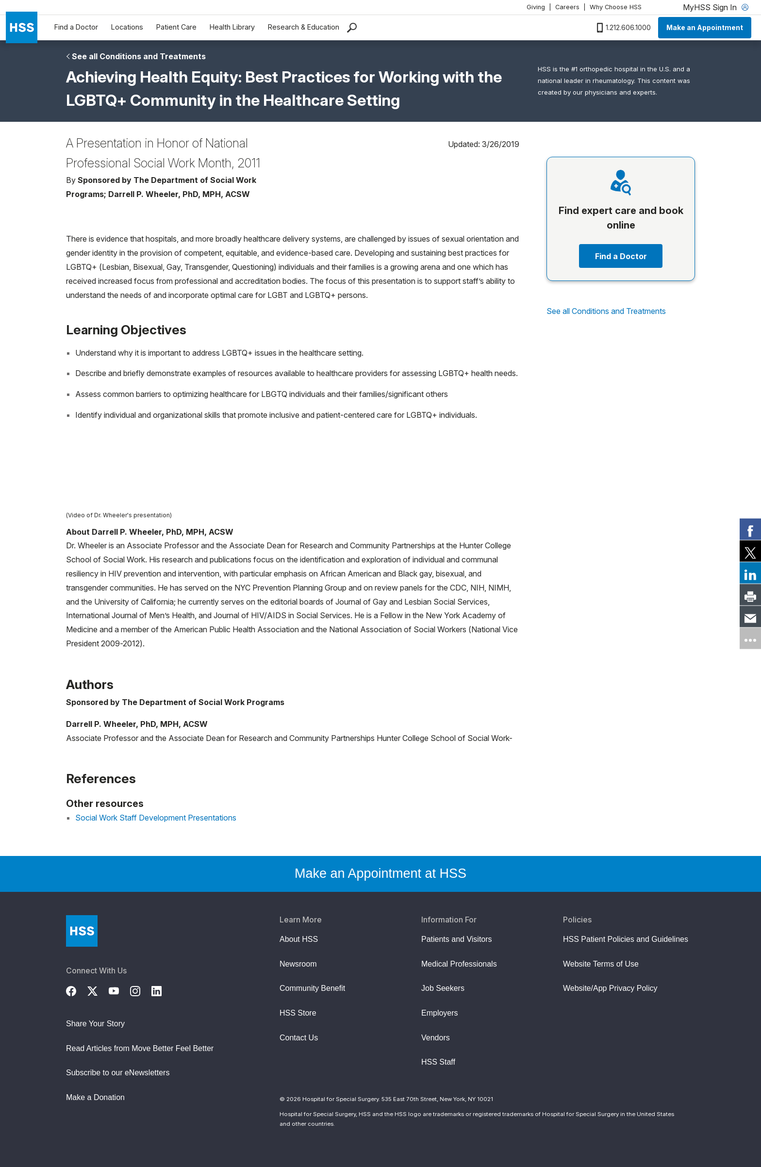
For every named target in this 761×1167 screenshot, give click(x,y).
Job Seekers (442, 988)
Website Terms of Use (601, 964)
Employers (439, 1013)
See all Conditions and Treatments (139, 56)
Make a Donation (95, 1097)
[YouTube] (119, 990)
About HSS (299, 939)
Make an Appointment (704, 27)
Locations (127, 27)
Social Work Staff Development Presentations (155, 817)
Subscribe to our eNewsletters (117, 1072)
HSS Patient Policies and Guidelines (625, 939)
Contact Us (299, 1038)
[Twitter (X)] (98, 990)
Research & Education (303, 27)
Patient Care (176, 27)
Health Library (232, 27)
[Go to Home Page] (82, 931)
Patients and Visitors (456, 939)
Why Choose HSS (616, 7)
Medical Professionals (459, 964)
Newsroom (298, 964)
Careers (567, 7)
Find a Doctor (76, 27)
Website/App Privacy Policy (610, 988)
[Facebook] (76, 990)
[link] (750, 529)
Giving (536, 7)
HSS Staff (438, 1062)
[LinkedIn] (162, 990)
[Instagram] (140, 990)
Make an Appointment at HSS (380, 873)
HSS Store (298, 1013)
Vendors (435, 1038)
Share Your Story (95, 1023)
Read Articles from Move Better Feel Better (140, 1048)
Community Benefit (312, 988)
